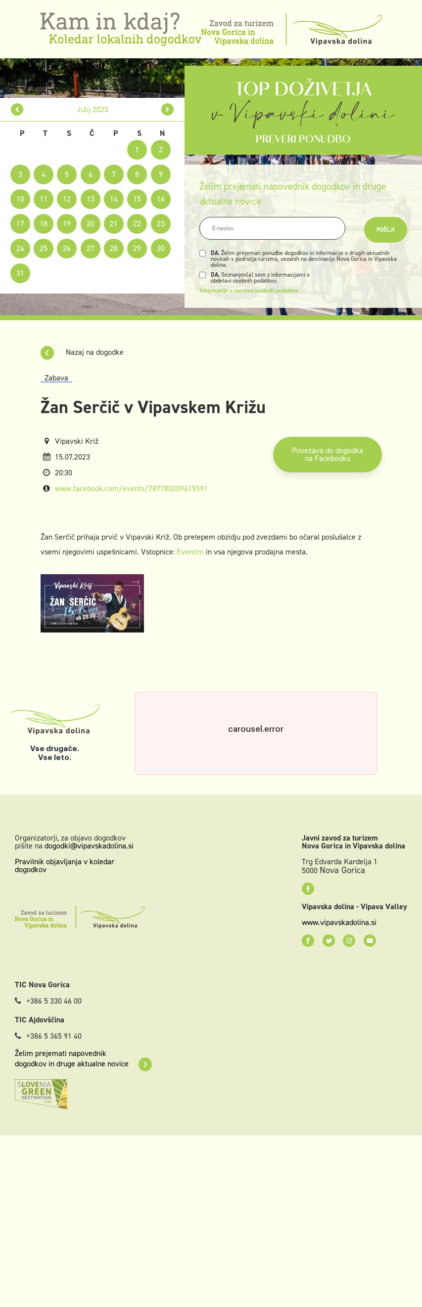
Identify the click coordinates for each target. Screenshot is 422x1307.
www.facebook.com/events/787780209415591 (131, 488)
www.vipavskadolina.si (339, 923)
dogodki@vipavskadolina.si (89, 846)
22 (137, 223)
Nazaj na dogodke (82, 352)
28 (114, 248)
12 (67, 199)
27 (90, 248)
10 (20, 199)
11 (43, 199)
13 (90, 199)
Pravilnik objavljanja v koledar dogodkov (64, 865)
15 (137, 199)
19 (67, 223)
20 (90, 223)
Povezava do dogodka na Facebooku (327, 454)
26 (67, 248)
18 (43, 223)
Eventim (190, 552)
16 (161, 199)
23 (161, 223)
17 (20, 223)
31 (20, 273)
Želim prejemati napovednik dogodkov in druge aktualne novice (83, 1058)
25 (43, 248)
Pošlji (385, 230)
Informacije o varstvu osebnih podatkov (248, 291)
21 (114, 223)
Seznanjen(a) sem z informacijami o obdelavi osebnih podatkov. (260, 278)
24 (20, 248)
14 (114, 199)
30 (161, 248)
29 (137, 248)
